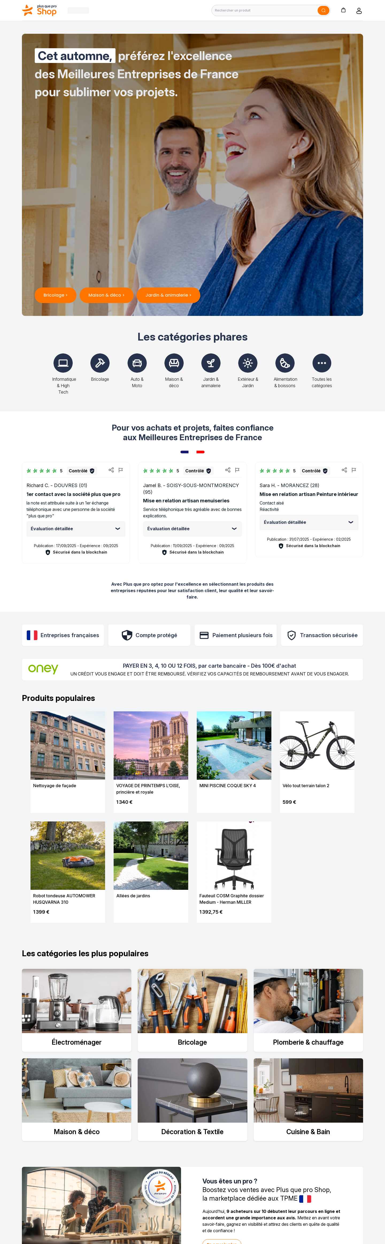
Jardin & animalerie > (168, 295)
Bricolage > (56, 295)
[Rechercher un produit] (270, 10)
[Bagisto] (39, 10)
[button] (343, 9)
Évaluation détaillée (52, 528)
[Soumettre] (323, 10)
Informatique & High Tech (64, 378)
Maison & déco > (106, 295)
